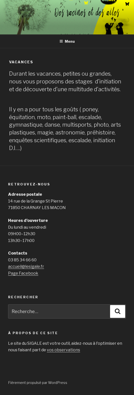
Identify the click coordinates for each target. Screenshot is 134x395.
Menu (67, 41)
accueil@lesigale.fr (26, 266)
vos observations (63, 350)
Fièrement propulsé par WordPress (37, 382)
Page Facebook (23, 273)
